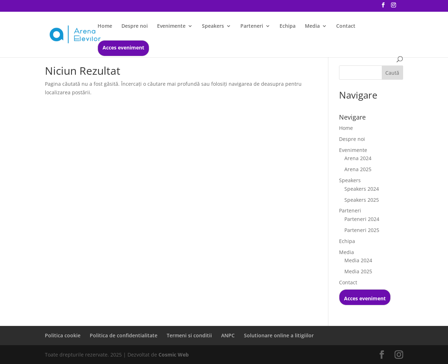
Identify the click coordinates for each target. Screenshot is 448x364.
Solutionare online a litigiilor (279, 335)
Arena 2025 (357, 169)
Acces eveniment (123, 48)
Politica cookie (62, 335)
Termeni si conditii (189, 335)
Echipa (288, 26)
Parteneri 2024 (361, 219)
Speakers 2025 (361, 199)
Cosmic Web (173, 354)
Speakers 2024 (361, 188)
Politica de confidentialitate (123, 335)
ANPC (228, 335)
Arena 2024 (357, 158)
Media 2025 (358, 271)
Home (105, 26)
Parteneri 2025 (361, 230)
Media (312, 26)
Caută (392, 72)
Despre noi (134, 26)
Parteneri (251, 26)
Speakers (213, 26)
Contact (345, 26)
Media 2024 (358, 260)
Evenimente (171, 26)
